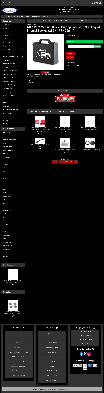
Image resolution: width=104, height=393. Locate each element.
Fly (3, 161)
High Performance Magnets (10, 70)
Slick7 (4, 231)
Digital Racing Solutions (9, 150)
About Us (18, 333)
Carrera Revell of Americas (9, 139)
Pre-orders (13, 32)
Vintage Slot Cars (13, 46)
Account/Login (52, 333)
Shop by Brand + (9, 129)
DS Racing (5, 153)
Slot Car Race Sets (13, 35)
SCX (4, 228)
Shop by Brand (11, 16)
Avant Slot (5, 136)
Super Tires (5, 253)
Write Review (70, 57)
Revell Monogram (7, 210)
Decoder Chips (6, 60)
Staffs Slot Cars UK (7, 245)
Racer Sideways (7, 207)
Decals (13, 99)
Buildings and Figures (8, 95)
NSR (4, 185)
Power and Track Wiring (13, 85)
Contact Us (45, 16)
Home (5, 3)
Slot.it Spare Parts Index (19, 375)
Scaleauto (5, 221)
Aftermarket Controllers (9, 63)
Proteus (5, 199)
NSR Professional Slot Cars (19, 357)
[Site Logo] (18, 9)
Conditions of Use (52, 357)
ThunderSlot (6, 260)
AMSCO (27, 16)
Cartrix (4, 143)
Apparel (5, 102)
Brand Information (18, 347)
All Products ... (6, 124)
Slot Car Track (13, 49)
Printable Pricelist (51, 361)
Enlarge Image (45, 72)
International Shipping (52, 347)
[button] (96, 3)
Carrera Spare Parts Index (18, 371)
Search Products (35, 16)
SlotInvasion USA (7, 242)
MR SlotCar (5, 178)
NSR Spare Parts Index (19, 361)
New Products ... (7, 120)
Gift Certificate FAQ (52, 371)
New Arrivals (13, 28)
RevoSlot (5, 214)
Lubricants (5, 67)
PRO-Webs (68, 389)
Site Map (52, 366)
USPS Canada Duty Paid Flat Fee (11, 109)
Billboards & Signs (7, 92)
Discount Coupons (52, 375)
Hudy (4, 168)
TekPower (5, 256)
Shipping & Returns (52, 342)
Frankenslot (6, 164)
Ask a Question (70, 53)
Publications (13, 106)
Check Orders (52, 338)
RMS (4, 217)
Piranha (4, 189)
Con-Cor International (8, 146)
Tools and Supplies (37, 20)
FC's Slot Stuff (6, 157)
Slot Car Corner (6, 235)
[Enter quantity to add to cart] (81, 46)
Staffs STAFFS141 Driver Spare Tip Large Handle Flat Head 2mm (13, 276)
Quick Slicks (6, 203)
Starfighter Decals (7, 249)
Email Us (85, 343)
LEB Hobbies (6, 175)
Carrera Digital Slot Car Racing (19, 366)
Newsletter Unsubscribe (52, 380)
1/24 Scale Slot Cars (13, 39)
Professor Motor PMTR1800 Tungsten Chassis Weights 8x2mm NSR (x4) (13, 308)
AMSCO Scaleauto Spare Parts (13, 56)
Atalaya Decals (6, 132)
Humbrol (5, 171)
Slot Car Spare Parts (13, 53)
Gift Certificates (7, 113)
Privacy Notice (52, 352)
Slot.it (4, 238)
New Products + (9, 265)
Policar (4, 192)
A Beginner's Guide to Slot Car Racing (18, 352)
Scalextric (5, 224)
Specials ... (5, 116)
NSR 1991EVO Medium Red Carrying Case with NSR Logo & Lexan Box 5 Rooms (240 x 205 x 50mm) (40, 129)
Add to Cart (97, 46)
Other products (65, 105)
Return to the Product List (66, 162)
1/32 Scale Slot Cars (13, 42)
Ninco (4, 182)
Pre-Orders (20, 16)
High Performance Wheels (13, 81)
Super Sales (6, 24)
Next (76, 162)
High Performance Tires (13, 78)
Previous (55, 162)
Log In (11, 3)
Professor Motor (7, 196)
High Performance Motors (13, 74)
